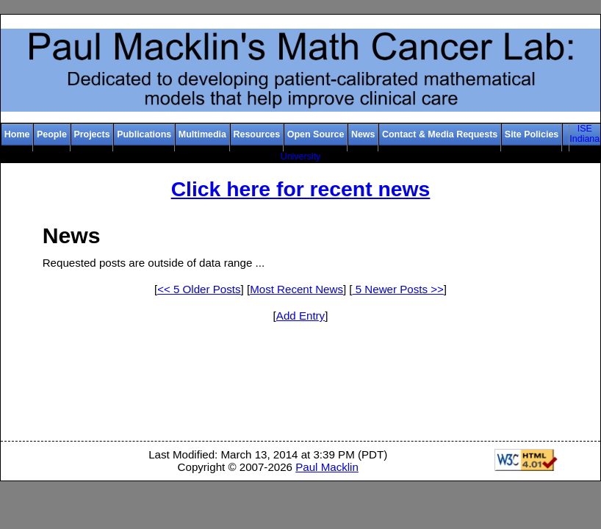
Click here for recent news (301, 189)
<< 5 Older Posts (198, 289)
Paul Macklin (327, 467)
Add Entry (300, 315)
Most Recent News (296, 289)
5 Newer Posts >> (398, 289)
